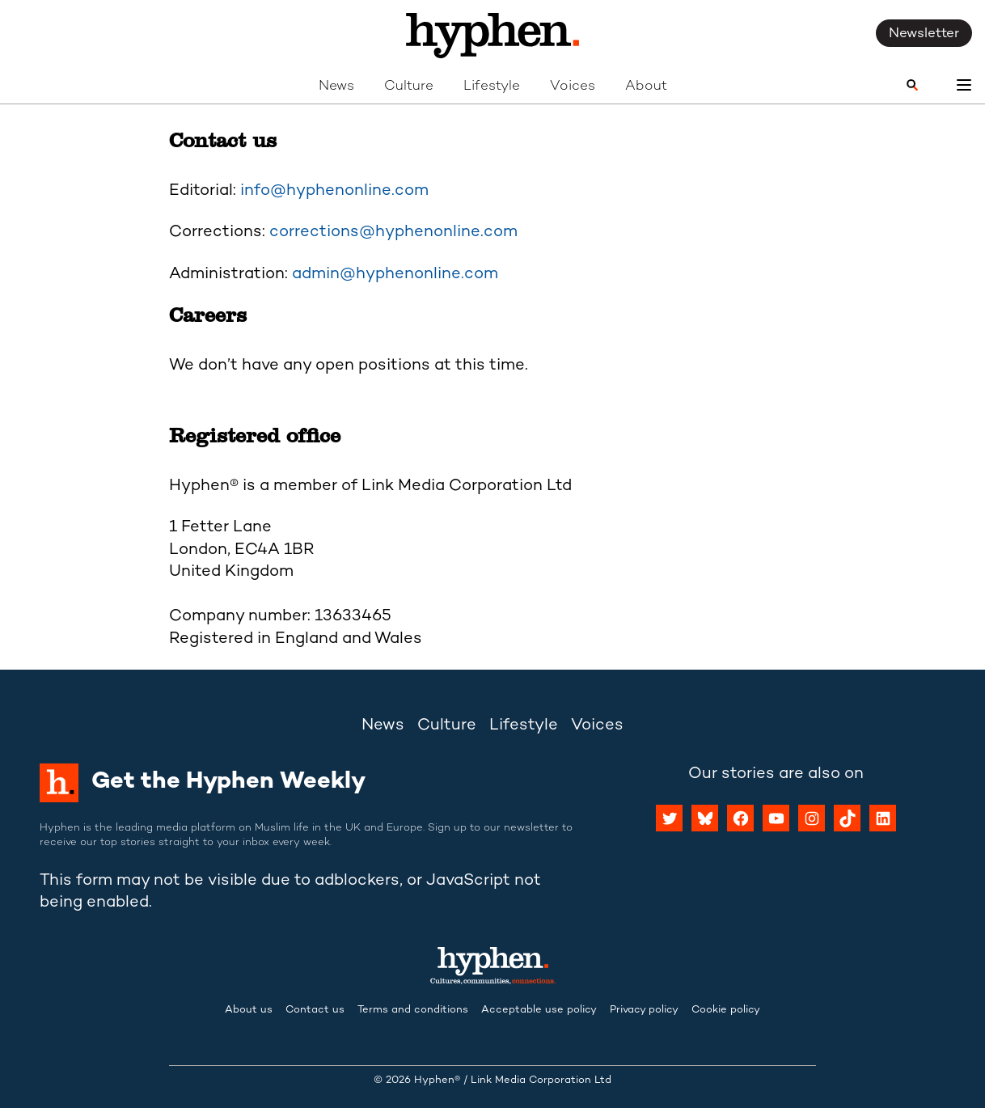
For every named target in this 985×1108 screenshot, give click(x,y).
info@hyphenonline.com (334, 191)
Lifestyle (491, 86)
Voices (572, 86)
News (336, 86)
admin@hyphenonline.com (395, 274)
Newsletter (924, 34)
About (646, 86)
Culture (408, 86)
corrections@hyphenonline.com (393, 232)
